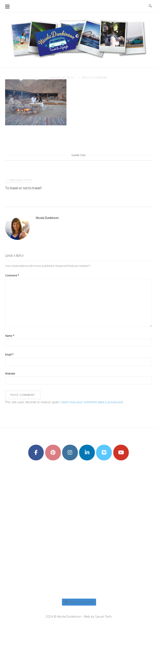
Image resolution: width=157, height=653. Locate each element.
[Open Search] (150, 6)
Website (10, 373)
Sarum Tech (103, 616)
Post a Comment (95, 77)
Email (9, 354)
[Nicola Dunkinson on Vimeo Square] (104, 453)
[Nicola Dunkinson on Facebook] (36, 453)
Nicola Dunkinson (47, 218)
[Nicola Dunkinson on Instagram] (70, 453)
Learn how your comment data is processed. (92, 402)
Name (9, 336)
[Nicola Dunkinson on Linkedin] (87, 453)
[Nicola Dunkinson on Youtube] (121, 453)
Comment (12, 275)
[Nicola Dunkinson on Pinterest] (53, 453)
